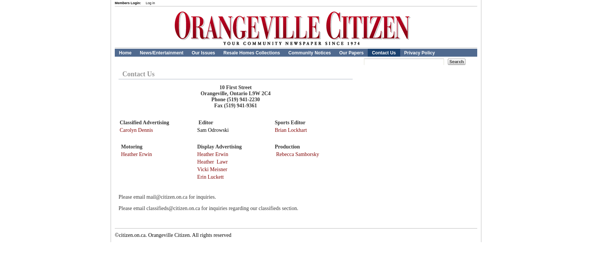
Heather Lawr (212, 162)
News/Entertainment (161, 53)
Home (125, 53)
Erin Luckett (210, 177)
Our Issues (203, 53)
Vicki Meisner (212, 169)
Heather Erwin (136, 154)
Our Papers (351, 53)
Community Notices (309, 53)
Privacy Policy (419, 53)
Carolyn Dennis (136, 130)
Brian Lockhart (291, 130)
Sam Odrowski (213, 130)
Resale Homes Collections (252, 53)
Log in (150, 3)
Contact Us (384, 53)
